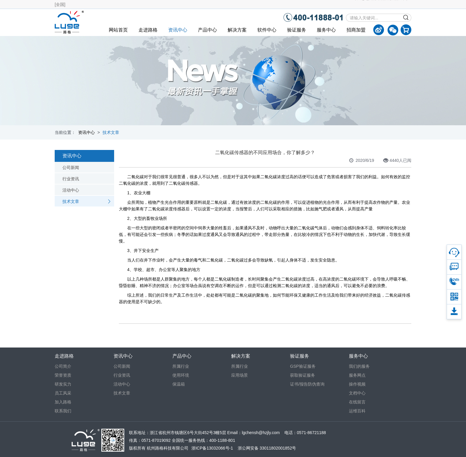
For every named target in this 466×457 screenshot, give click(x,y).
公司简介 (63, 366)
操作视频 (357, 384)
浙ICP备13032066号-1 (212, 448)
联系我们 (63, 411)
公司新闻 (70, 167)
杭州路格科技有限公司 (167, 448)
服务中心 (326, 29)
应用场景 (239, 375)
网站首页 (118, 29)
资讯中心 (177, 29)
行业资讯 (70, 178)
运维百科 (357, 411)
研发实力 (63, 384)
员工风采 (63, 393)
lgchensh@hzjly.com (261, 432)
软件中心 (266, 29)
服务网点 (357, 375)
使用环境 (180, 375)
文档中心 (357, 393)
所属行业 (180, 366)
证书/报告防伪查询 (307, 384)
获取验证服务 (302, 375)
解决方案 (237, 29)
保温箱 (178, 384)
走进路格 (148, 29)
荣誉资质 (63, 375)
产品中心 (207, 29)
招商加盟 (356, 29)
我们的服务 (359, 366)
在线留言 (357, 402)
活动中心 (70, 190)
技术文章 (111, 132)
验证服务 (296, 29)
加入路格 (63, 402)
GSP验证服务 (303, 366)
